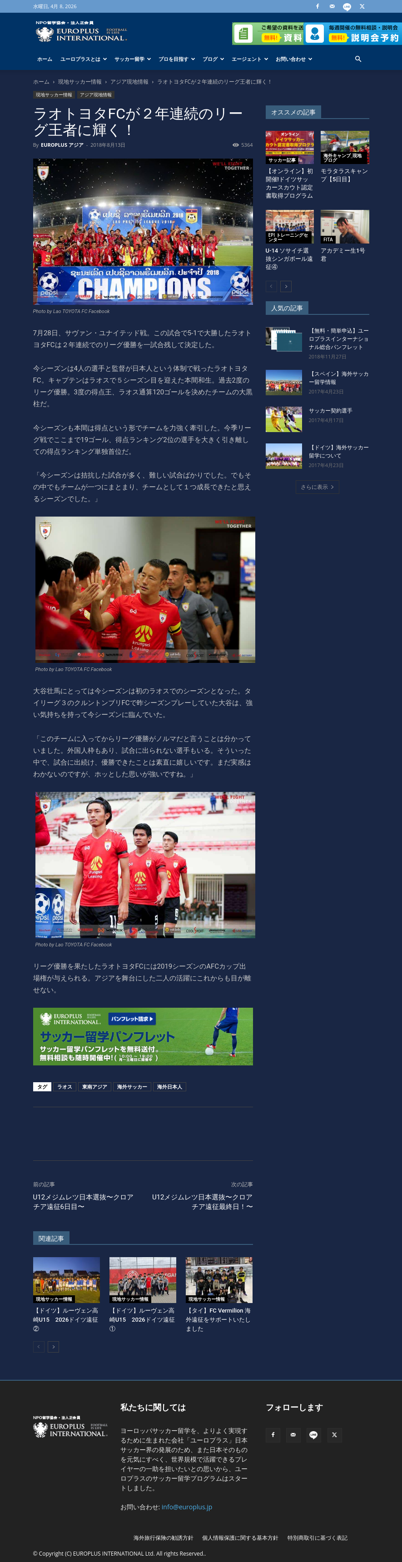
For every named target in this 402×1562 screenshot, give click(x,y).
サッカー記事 (282, 160)
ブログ (213, 58)
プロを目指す (177, 58)
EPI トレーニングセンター (288, 237)
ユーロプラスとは (83, 58)
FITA (328, 239)
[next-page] (53, 1347)
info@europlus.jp (187, 1506)
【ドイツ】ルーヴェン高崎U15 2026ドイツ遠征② (66, 1319)
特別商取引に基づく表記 (317, 1538)
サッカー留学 (132, 58)
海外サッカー (132, 1086)
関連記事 (51, 1238)
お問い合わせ (294, 58)
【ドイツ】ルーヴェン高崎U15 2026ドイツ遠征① (142, 1319)
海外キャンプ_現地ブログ (342, 157)
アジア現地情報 (129, 81)
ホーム (44, 58)
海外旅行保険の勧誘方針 (164, 1538)
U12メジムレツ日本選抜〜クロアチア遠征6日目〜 (83, 1202)
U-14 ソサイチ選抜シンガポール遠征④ (289, 258)
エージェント (250, 58)
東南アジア (94, 1086)
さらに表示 (317, 487)
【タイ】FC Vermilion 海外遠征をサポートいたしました (218, 1319)
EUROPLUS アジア (62, 144)
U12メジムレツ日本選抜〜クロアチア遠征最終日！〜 (202, 1202)
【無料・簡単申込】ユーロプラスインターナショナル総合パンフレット (339, 339)
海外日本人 (169, 1086)
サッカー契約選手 (330, 411)
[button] (358, 59)
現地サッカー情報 (80, 81)
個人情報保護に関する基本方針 (240, 1538)
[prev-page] (39, 1347)
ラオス (64, 1086)
